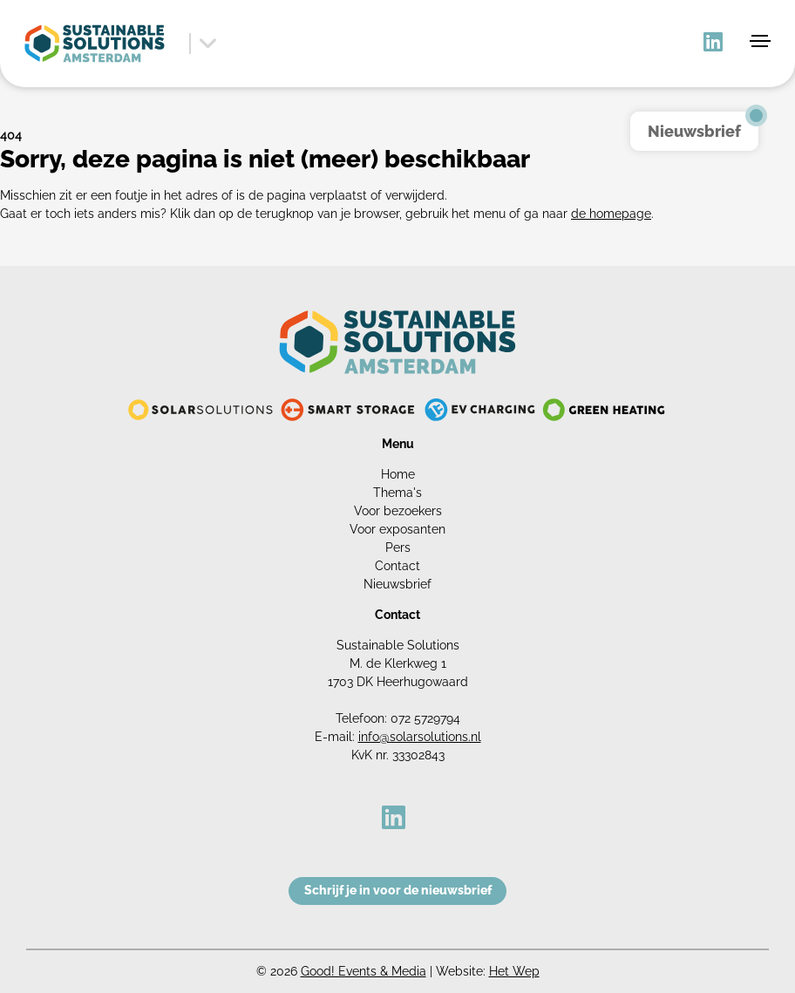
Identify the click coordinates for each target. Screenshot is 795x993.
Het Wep (514, 971)
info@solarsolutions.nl (419, 737)
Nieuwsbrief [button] (694, 131)
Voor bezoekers (398, 511)
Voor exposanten (397, 529)
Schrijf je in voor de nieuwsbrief (398, 890)
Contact (397, 566)
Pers (398, 547)
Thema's (397, 493)
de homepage (611, 214)
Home (398, 474)
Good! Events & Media (363, 971)
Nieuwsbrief (397, 584)
